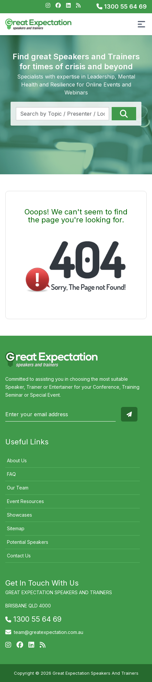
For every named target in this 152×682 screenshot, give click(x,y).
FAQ (11, 474)
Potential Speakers (27, 542)
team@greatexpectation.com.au (48, 632)
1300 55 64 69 (121, 6)
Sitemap (15, 528)
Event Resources (25, 501)
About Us (17, 460)
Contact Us (19, 555)
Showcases (19, 515)
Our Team (17, 487)
